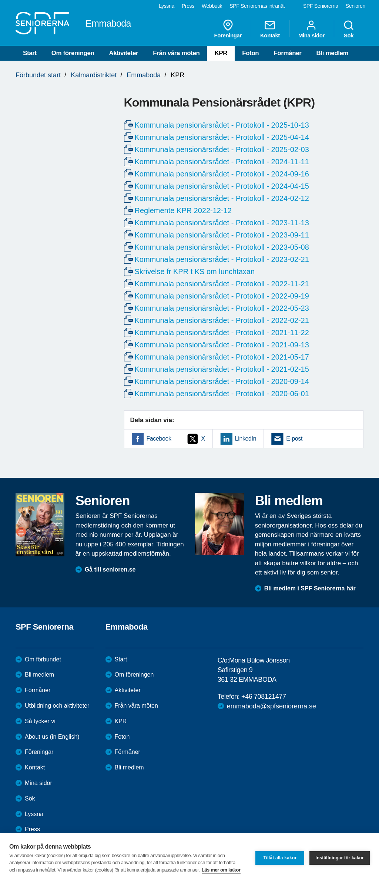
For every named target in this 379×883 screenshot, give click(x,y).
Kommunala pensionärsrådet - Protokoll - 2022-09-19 (222, 296)
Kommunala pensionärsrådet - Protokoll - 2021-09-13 (222, 345)
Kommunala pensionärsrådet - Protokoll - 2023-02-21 (222, 259)
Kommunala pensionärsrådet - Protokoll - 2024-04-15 (222, 186)
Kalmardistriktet (94, 75)
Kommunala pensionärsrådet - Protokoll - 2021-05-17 (222, 357)
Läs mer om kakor (221, 870)
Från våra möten (176, 53)
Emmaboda (144, 75)
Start (30, 53)
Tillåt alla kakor (279, 857)
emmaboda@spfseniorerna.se (271, 706)
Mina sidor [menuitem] (311, 29)
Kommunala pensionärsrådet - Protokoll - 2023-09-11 (222, 235)
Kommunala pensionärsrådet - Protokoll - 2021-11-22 (222, 332)
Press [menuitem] (188, 6)
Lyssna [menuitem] (166, 6)
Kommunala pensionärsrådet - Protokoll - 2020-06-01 (222, 394)
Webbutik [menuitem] (212, 6)
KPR (220, 53)
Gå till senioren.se (110, 569)
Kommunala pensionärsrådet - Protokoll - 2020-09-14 (222, 381)
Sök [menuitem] (348, 29)
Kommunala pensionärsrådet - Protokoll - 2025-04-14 (222, 137)
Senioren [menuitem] (355, 6)
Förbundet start (38, 75)
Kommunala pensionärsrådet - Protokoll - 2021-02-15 (222, 369)
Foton (250, 53)
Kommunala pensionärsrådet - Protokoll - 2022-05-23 (222, 308)
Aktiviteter (123, 53)
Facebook (159, 438)
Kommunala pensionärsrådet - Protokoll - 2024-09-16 (222, 174)
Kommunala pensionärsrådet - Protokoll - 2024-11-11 (222, 162)
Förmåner (287, 53)
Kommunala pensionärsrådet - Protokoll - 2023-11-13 (222, 223)
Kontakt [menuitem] (270, 29)
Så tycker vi (40, 721)
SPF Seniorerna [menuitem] (320, 6)
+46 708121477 (263, 696)
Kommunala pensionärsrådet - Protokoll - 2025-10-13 (222, 125)
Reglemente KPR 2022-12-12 (183, 210)
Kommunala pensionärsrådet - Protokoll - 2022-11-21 (222, 284)
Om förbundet (43, 659)
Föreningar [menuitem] (228, 29)
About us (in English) (52, 737)
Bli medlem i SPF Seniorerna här (310, 588)
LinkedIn (245, 438)
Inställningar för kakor (339, 857)
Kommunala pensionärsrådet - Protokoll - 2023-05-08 (222, 247)
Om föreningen (72, 53)
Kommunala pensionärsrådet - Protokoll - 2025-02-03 (222, 149)
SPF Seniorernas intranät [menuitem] (257, 6)
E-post (294, 438)
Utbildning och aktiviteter (57, 705)
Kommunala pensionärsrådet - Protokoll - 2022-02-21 (222, 320)
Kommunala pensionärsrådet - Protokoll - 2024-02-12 (222, 198)
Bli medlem (332, 53)
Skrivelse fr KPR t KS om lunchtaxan (195, 271)
